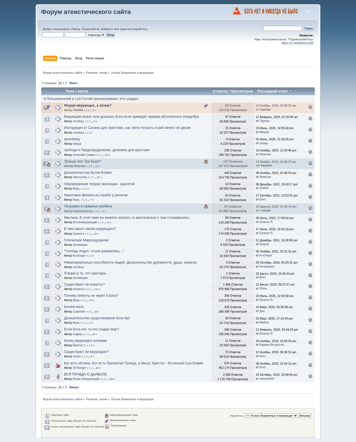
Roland (264, 244)
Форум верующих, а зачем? (88, 105)
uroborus (79, 289)
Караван (265, 109)
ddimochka (80, 177)
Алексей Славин (84, 154)
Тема (70, 91)
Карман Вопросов (271, 344)
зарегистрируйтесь (133, 29)
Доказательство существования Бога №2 (97, 318)
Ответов (220, 91)
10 (108, 222)
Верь (76, 300)
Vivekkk (78, 110)
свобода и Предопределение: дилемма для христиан (107, 150)
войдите (107, 29)
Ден (262, 311)
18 (95, 233)
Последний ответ (274, 91)
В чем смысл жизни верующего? (90, 229)
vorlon (77, 356)
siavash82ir (267, 378)
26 (90, 300)
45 (98, 177)
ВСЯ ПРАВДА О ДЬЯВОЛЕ (85, 374)
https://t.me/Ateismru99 (297, 43)
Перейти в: (237, 415)
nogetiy (77, 334)
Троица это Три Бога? (82, 161)
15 (96, 166)
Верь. (76, 188)
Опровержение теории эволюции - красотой (99, 184)
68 (97, 368)
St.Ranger (79, 367)
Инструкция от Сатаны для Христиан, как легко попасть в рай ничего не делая (127, 128)
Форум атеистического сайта (86, 11)
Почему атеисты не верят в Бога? (91, 296)
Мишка (264, 132)
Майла (264, 322)
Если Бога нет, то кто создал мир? (91, 329)
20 (106, 155)
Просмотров (242, 91)
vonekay (78, 121)
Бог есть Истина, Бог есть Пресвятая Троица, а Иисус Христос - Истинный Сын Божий (133, 363)
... (91, 110)
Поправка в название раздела (88, 206)
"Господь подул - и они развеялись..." (94, 251)
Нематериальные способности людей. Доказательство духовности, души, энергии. (130, 262)
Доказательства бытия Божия (88, 173)
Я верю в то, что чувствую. (85, 273)
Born (262, 199)
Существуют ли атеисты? (84, 284)
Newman (265, 154)
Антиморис (80, 244)
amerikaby (72, 139)
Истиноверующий (85, 222)
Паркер (264, 120)
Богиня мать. (74, 307)
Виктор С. (79, 345)
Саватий (79, 311)
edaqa (77, 143)
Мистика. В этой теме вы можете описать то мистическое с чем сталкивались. (127, 218)
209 (111, 379)
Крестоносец (83, 211)
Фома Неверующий (86, 378)
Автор (82, 91)
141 (96, 289)
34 (95, 311)
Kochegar (79, 255)
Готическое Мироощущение (86, 240)
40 (93, 334)
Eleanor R (266, 222)
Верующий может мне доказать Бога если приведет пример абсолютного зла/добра (131, 117)
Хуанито (78, 233)
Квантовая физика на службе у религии (96, 195)
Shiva (263, 288)
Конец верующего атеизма (85, 341)
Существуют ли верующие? (86, 352)
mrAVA (263, 188)
